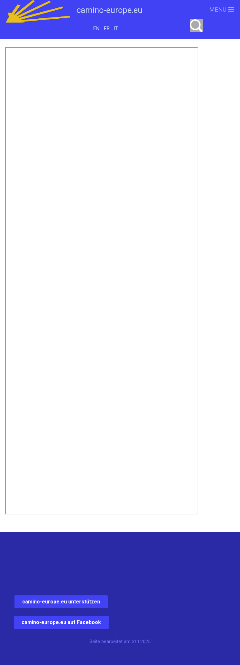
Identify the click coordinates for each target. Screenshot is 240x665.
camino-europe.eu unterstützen (61, 602)
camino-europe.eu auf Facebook (61, 622)
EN (96, 28)
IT (116, 28)
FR (107, 28)
